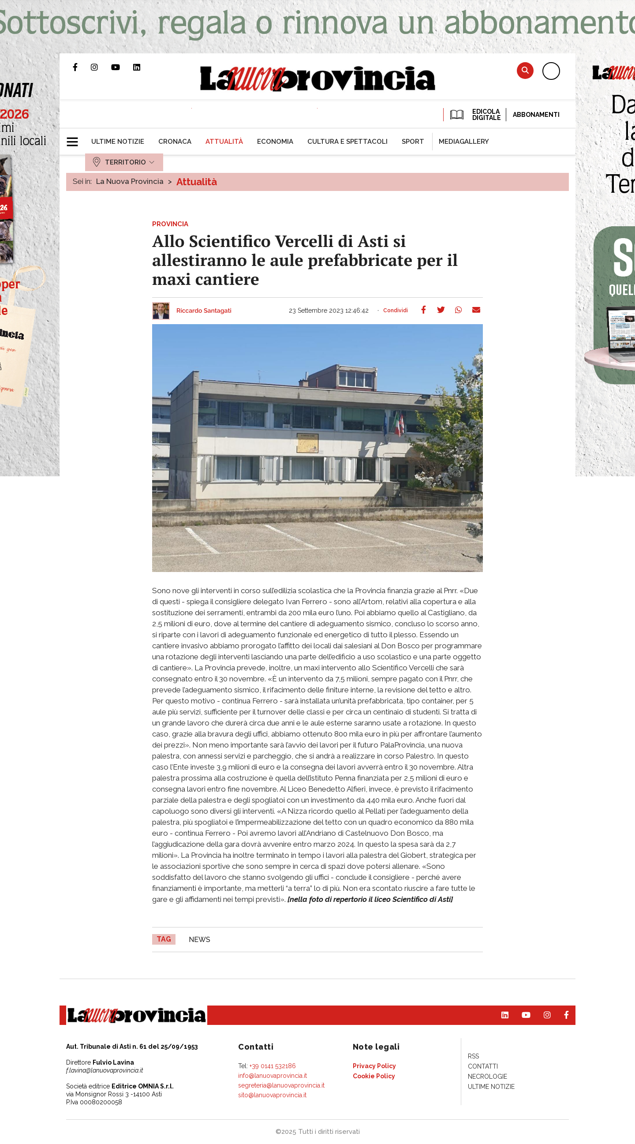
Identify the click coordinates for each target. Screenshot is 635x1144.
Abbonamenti (536, 114)
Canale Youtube (122, 67)
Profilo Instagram (101, 67)
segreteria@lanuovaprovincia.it (281, 1085)
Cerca (525, 70)
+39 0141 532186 (273, 1065)
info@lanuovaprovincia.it (272, 1075)
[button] (75, 138)
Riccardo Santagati (204, 310)
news (199, 939)
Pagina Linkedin (143, 67)
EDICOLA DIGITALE (474, 114)
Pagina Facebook (82, 67)
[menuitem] (117, 141)
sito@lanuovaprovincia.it (272, 1095)
